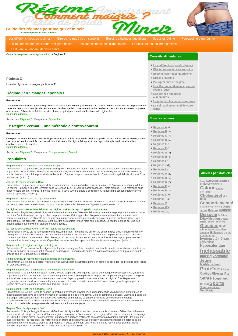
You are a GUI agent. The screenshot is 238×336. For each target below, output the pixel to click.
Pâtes (225, 269)
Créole (211, 207)
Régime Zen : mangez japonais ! (35, 93)
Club (203, 199)
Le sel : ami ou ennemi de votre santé (34, 49)
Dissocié (208, 214)
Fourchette (220, 222)
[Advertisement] (76, 65)
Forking (210, 222)
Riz (226, 273)
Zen (59, 119)
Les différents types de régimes (30, 38)
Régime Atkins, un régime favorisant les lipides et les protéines (40, 258)
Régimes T (160, 198)
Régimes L (160, 169)
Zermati (73, 152)
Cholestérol (211, 195)
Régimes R (160, 190)
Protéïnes (211, 268)
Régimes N (160, 177)
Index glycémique (214, 256)
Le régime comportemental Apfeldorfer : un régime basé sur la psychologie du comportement (57, 209)
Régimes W (160, 207)
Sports (217, 283)
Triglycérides (213, 287)
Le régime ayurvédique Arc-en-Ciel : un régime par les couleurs (40, 228)
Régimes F (160, 148)
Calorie (208, 187)
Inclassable (215, 251)
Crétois (218, 207)
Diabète (225, 210)
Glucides (209, 225)
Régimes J (160, 165)
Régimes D (160, 139)
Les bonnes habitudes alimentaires (102, 43)
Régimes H (160, 156)
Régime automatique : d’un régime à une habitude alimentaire (40, 269)
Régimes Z (26, 119)
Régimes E (160, 144)
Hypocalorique (212, 245)
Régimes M (160, 173)
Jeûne (206, 260)
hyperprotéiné (211, 238)
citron (225, 196)
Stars (203, 287)
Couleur (204, 207)
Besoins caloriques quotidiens (126, 38)
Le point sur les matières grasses (154, 43)
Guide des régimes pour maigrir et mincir (45, 29)
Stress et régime (164, 38)
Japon (52, 119)
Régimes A (160, 127)
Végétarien (207, 290)
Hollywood (216, 232)
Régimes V (160, 203)
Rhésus (218, 273)
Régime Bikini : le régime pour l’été (25, 308)
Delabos (213, 210)
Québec (205, 273)
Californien (216, 184)
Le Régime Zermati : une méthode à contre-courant (52, 126)
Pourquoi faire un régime (198, 38)
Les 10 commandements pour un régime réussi (40, 43)
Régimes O (160, 181)
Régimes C (160, 135)
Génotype (204, 232)
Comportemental (58, 152)
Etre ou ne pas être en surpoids (78, 38)
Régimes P (160, 186)
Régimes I (159, 160)
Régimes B (160, 131)
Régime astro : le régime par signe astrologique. (32, 245)
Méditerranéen (210, 264)
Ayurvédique (214, 180)
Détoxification (210, 218)
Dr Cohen (222, 215)
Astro (202, 181)
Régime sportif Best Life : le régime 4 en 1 (29, 288)
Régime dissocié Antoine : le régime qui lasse (31, 198)
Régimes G (160, 152)
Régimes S (160, 194)
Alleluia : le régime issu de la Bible (25, 182)
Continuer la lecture (18, 114)
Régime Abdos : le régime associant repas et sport (33, 165)
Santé (206, 278)
